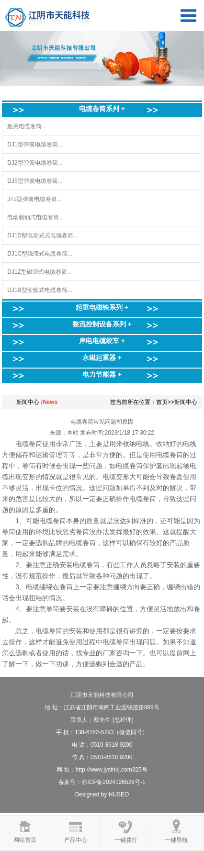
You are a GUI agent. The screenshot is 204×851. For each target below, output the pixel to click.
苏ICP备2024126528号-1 (113, 782)
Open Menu (188, 15)
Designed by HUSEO (102, 794)
